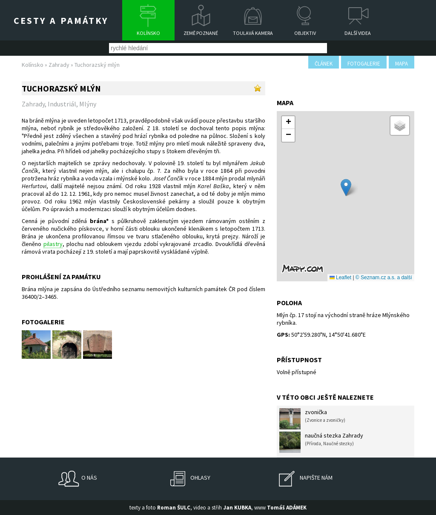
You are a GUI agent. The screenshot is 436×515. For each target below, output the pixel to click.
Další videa (357, 33)
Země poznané (201, 33)
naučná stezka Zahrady (321, 442)
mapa (401, 63)
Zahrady (59, 65)
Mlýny (87, 104)
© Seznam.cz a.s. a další (384, 277)
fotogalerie (363, 63)
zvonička (312, 418)
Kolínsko (148, 33)
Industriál (62, 104)
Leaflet (340, 277)
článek (324, 63)
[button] (346, 187)
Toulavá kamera (253, 33)
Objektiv (305, 33)
